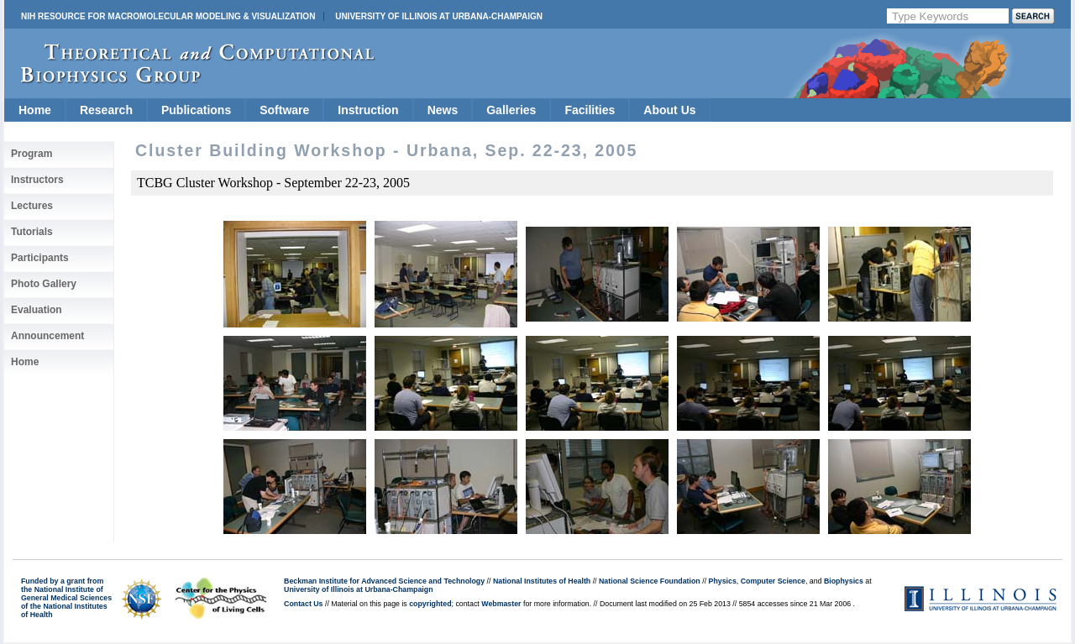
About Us (669, 110)
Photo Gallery (43, 284)
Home (34, 110)
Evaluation (36, 310)
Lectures (32, 206)
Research (106, 110)
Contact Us (303, 603)
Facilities (589, 110)
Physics (723, 581)
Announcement (47, 336)
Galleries (511, 110)
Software (284, 110)
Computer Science (773, 581)
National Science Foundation (649, 581)
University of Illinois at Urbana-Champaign (439, 16)
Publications (196, 110)
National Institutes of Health (541, 581)
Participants (40, 258)
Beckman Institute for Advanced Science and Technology (384, 581)
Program (31, 154)
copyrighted (430, 603)
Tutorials (32, 232)
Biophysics (843, 581)
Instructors (37, 180)
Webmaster (501, 603)
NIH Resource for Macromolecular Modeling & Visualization (168, 16)
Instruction (368, 110)
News (443, 110)
